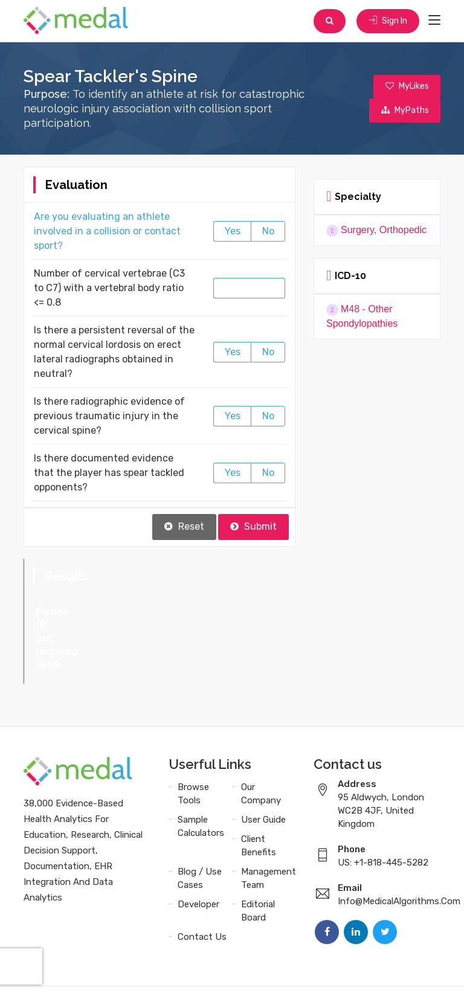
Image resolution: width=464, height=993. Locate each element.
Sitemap (308, 970)
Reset (184, 527)
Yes (232, 231)
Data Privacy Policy (238, 970)
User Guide (263, 767)
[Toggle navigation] (434, 20)
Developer (198, 851)
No (268, 231)
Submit (253, 527)
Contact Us (202, 884)
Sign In (388, 21)
